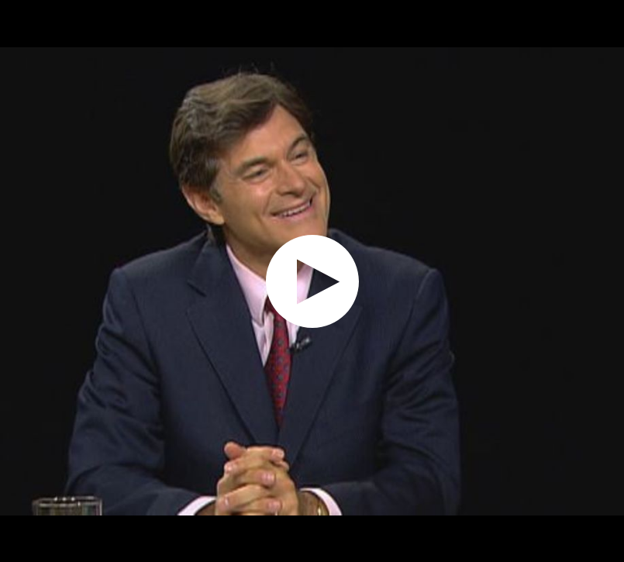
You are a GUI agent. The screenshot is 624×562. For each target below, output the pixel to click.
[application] (312, 281)
